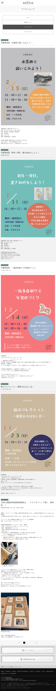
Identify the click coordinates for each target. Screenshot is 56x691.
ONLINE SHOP (49, 671)
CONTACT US (4, 673)
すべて (28, 17)
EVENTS (14, 671)
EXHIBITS (8, 671)
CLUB (43, 671)
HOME (2, 666)
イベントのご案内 (9, 666)
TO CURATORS (12, 673)
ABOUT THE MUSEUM (23, 671)
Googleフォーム (11, 534)
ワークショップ (28, 27)
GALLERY (38, 671)
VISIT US (32, 671)
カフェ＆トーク (28, 31)
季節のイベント (28, 22)
